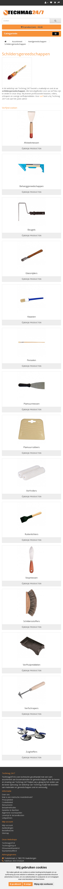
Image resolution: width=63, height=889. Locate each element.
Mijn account (7, 825)
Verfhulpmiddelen (31, 664)
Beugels (31, 229)
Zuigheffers (31, 751)
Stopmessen (31, 577)
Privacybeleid (7, 799)
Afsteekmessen (31, 142)
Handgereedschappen (37, 41)
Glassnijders (31, 273)
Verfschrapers (31, 708)
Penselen (31, 360)
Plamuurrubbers (31, 447)
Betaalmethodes (9, 807)
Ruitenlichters (31, 534)
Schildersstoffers (31, 621)
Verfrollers (31, 490)
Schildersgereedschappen (15, 44)
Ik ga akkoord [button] (15, 884)
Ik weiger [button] (27, 884)
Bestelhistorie (8, 830)
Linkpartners (7, 818)
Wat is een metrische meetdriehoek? (17, 797)
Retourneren (7, 805)
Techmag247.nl (8, 843)
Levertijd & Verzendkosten (13, 815)
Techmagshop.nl (9, 845)
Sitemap (5, 833)
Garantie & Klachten (10, 810)
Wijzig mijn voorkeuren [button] (43, 884)
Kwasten (31, 316)
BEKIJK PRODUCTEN (31, 148)
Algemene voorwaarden (12, 812)
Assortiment (17, 41)
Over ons (6, 794)
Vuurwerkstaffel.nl (9, 851)
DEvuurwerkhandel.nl (10, 848)
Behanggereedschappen (31, 186)
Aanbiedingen (7, 828)
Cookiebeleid (7, 802)
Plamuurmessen (31, 403)
